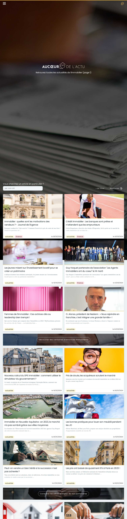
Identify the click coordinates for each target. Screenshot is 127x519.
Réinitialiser (116, 188)
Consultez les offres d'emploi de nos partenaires (63, 493)
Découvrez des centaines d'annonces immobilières (63, 339)
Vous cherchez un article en (23, 184)
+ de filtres (100, 188)
